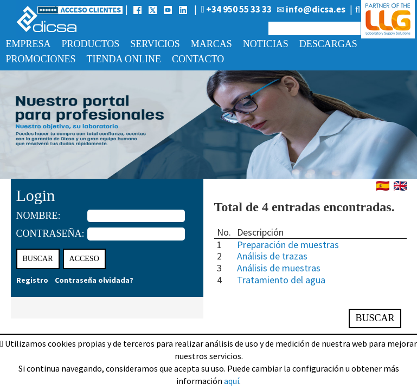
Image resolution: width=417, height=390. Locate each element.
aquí (231, 380)
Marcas (211, 43)
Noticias (265, 43)
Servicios (155, 43)
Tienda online (124, 59)
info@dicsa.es (311, 9)
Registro (32, 280)
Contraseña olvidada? (94, 280)
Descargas (328, 43)
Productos (91, 43)
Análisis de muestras (278, 268)
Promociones (41, 59)
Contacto (198, 59)
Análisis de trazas (272, 256)
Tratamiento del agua (281, 280)
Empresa (28, 43)
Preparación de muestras (288, 244)
